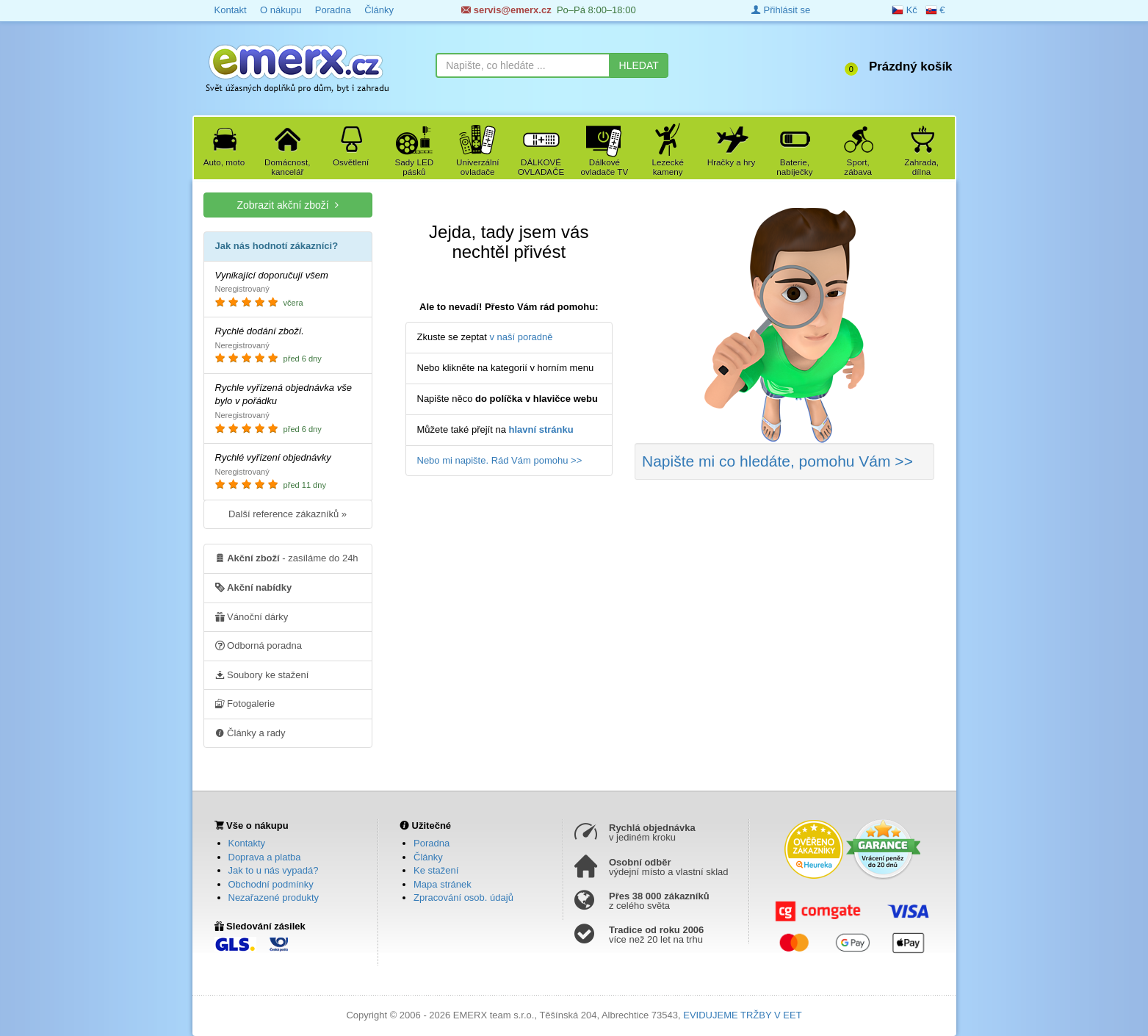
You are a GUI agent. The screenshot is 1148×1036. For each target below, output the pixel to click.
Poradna (333, 9)
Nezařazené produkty (274, 897)
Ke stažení (436, 870)
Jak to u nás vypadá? (273, 870)
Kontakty (247, 843)
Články (379, 9)
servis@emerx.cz (506, 9)
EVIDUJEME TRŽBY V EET (742, 1015)
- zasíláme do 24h (286, 557)
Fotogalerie (245, 703)
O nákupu (280, 9)
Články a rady (250, 732)
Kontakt (230, 9)
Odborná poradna (259, 645)
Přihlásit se (780, 9)
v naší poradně (521, 336)
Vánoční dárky (252, 616)
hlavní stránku (541, 429)
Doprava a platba (264, 857)
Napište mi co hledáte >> (777, 461)
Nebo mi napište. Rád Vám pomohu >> (499, 460)
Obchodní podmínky (271, 884)
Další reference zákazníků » (287, 513)
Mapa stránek (443, 884)
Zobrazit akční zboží (287, 205)
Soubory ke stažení (262, 674)
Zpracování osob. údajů (463, 897)
